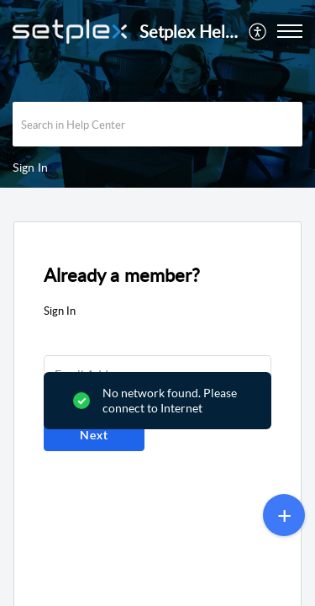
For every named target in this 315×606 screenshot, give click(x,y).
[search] (157, 124)
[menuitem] (258, 31)
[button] (258, 31)
